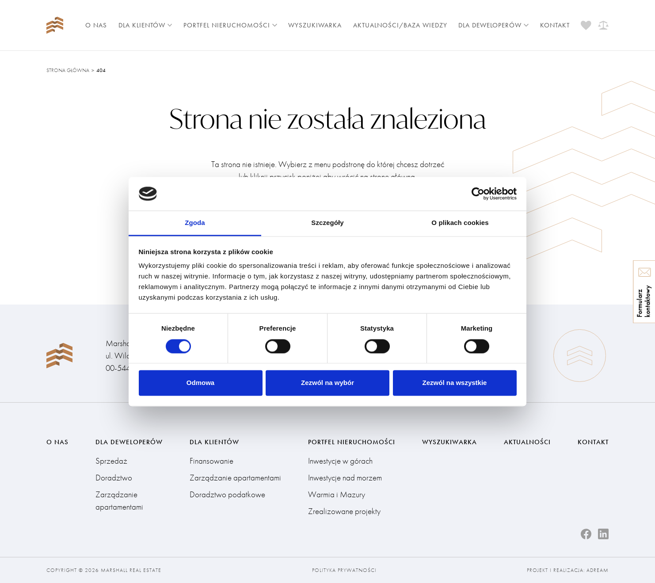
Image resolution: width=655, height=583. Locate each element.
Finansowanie (211, 460)
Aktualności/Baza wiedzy (400, 25)
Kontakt (555, 25)
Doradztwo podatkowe (227, 494)
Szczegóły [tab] (327, 223)
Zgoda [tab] (195, 223)
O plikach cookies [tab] (459, 223)
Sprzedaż (111, 460)
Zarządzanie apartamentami (119, 500)
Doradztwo (113, 477)
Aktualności (527, 442)
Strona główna (67, 70)
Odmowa (200, 383)
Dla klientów (145, 25)
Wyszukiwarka (315, 25)
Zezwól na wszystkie (455, 383)
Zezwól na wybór (327, 383)
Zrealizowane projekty (344, 511)
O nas (96, 25)
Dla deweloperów (493, 25)
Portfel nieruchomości (230, 25)
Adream (597, 570)
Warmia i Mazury (336, 494)
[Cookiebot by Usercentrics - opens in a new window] (478, 193)
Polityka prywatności (344, 570)
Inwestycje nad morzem (345, 477)
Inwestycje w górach (340, 460)
